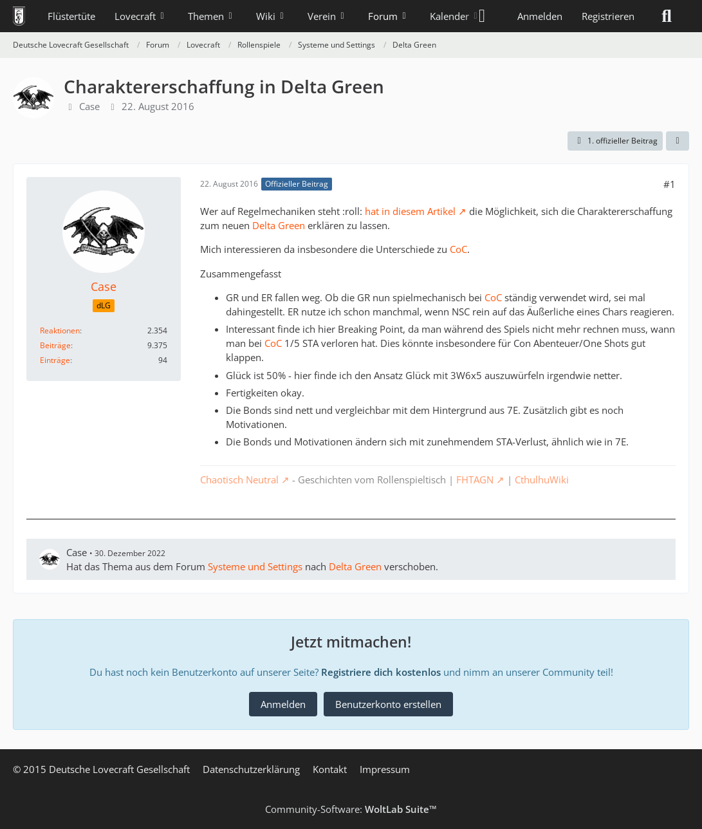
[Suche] (666, 16)
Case (89, 106)
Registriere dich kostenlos (381, 672)
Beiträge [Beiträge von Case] (55, 345)
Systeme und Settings (255, 566)
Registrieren (608, 16)
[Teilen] (677, 141)
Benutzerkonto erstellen (388, 704)
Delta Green (278, 225)
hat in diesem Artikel (410, 211)
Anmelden (539, 16)
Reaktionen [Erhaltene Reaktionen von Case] (60, 330)
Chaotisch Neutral (239, 479)
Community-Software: (351, 809)
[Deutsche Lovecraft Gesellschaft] (19, 16)
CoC (458, 249)
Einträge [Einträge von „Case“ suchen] (55, 360)
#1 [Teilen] (669, 184)
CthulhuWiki (542, 479)
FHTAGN (475, 479)
